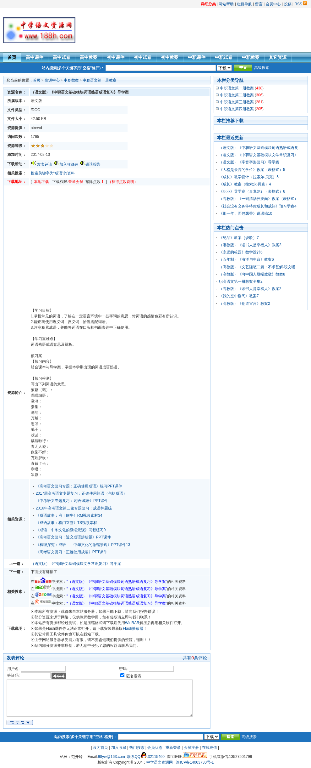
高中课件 (34, 57)
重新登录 (173, 747)
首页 (12, 57)
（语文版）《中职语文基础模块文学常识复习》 (258, 155)
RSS (300, 4)
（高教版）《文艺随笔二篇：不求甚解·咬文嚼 (257, 267)
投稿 (288, 4)
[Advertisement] (193, 30)
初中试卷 (142, 57)
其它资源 (277, 57)
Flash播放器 (133, 628)
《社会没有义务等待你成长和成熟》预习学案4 (258, 206)
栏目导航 (244, 4)
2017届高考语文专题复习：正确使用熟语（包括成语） (81, 493)
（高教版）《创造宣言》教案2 (244, 303)
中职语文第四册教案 (237, 109)
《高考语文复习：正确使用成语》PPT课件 (71, 552)
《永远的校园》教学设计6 (241, 252)
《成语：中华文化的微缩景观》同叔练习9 (71, 530)
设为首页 (100, 747)
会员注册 (191, 747)
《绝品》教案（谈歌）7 (239, 238)
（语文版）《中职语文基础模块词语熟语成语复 (258, 147)
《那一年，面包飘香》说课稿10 (245, 213)
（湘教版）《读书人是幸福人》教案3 (250, 245)
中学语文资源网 (159, 762)
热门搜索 (137, 747)
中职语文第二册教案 (237, 95)
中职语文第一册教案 (100, 80)
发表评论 (44, 164)
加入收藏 (118, 747)
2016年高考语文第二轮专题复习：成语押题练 (74, 508)
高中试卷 (61, 57)
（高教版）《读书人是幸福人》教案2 (250, 289)
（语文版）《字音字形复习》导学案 (249, 162)
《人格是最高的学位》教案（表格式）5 (252, 170)
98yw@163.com (111, 756)
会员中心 (273, 4)
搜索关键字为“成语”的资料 (53, 173)
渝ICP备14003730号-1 (195, 762)
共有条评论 (195, 657)
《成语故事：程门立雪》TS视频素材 (66, 523)
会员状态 (154, 747)
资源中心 (52, 80)
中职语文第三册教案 (237, 102)
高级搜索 (261, 67)
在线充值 (209, 747)
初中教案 (169, 57)
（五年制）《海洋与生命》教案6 (246, 259)
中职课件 (196, 57)
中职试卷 (223, 57)
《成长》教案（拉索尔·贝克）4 (245, 184)
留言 (259, 4)
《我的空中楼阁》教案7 (239, 296)
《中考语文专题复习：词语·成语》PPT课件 (72, 500)
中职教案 (250, 57)
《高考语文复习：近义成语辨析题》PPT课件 (73, 537)
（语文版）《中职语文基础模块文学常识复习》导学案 (76, 563)
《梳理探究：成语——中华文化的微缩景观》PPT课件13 (83, 545)
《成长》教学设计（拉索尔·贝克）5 (249, 177)
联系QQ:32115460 (146, 756)
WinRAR (132, 623)
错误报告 (93, 164)
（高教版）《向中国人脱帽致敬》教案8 (252, 274)
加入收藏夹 (68, 164)
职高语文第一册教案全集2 (241, 281)
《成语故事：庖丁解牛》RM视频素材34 (69, 515)
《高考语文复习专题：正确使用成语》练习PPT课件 (79, 486)
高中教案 (88, 57)
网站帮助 (226, 4)
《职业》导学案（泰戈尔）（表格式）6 (252, 191)
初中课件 (115, 57)
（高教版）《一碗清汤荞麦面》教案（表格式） (258, 198)
